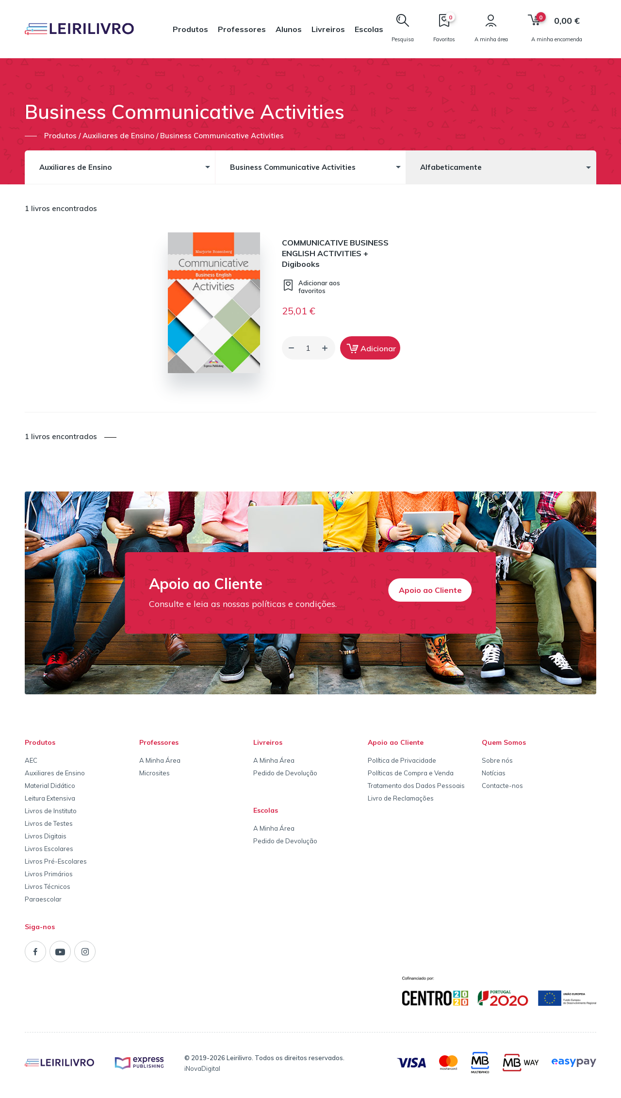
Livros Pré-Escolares (56, 861)
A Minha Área (159, 760)
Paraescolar (43, 899)
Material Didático (50, 785)
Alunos (289, 29)
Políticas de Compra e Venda (411, 773)
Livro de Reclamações (401, 798)
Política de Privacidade (402, 760)
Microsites (154, 773)
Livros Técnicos (47, 886)
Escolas (369, 29)
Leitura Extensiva (50, 798)
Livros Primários (49, 874)
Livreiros (328, 29)
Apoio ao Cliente (430, 590)
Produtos (190, 29)
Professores (242, 29)
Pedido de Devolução (285, 773)
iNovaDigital (202, 1068)
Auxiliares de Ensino (55, 773)
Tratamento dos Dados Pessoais (416, 785)
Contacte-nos (502, 785)
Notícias (494, 773)
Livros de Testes (49, 823)
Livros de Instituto (51, 811)
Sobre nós (497, 760)
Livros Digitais (45, 836)
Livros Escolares (49, 848)
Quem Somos (504, 742)
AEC (31, 760)
